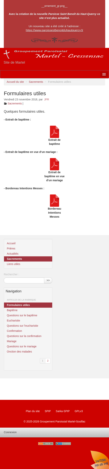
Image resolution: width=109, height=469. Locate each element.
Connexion (10, 432)
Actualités (12, 253)
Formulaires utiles (18, 305)
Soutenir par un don (99, 459)
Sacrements (36, 81)
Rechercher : (11, 274)
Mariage (12, 341)
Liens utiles (13, 264)
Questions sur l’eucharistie (22, 325)
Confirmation (14, 330)
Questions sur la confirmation (24, 336)
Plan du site (33, 411)
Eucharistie (13, 320)
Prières (11, 248)
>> (48, 280)
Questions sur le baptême (22, 315)
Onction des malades (19, 351)
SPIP (48, 411)
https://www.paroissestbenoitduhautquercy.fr (54, 30)
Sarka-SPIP (63, 411)
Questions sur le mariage (22, 346)
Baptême (12, 310)
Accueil (11, 243)
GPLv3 (79, 411)
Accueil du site (15, 81)
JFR (46, 99)
